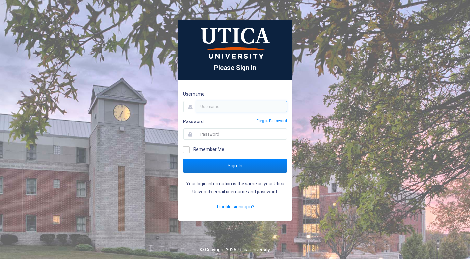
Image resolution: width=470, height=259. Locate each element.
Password (193, 121)
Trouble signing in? (235, 206)
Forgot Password (272, 121)
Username (194, 94)
